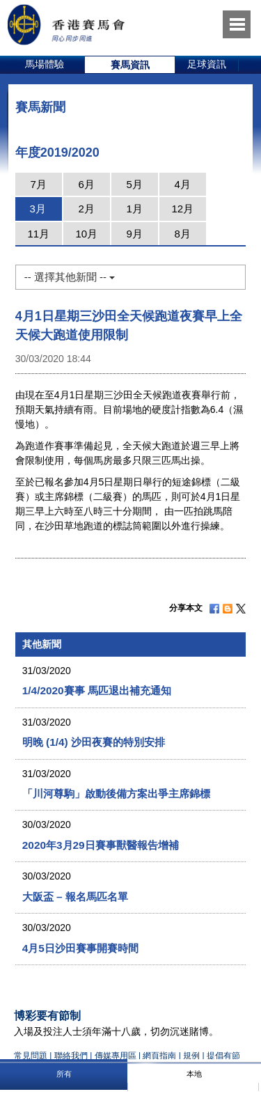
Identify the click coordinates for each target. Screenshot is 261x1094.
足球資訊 (206, 64)
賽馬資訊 (130, 64)
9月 (135, 234)
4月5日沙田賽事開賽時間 (80, 948)
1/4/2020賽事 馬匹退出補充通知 (96, 690)
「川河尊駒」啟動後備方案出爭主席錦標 (116, 793)
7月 (39, 184)
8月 (183, 234)
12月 (182, 208)
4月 (183, 184)
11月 (38, 234)
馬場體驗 (44, 64)
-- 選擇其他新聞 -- (69, 277)
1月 (135, 208)
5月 (135, 184)
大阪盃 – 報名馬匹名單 (75, 896)
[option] (45, 65)
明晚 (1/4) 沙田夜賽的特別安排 (93, 742)
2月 (87, 208)
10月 (86, 234)
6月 (87, 184)
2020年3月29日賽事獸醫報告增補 (100, 845)
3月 (38, 208)
